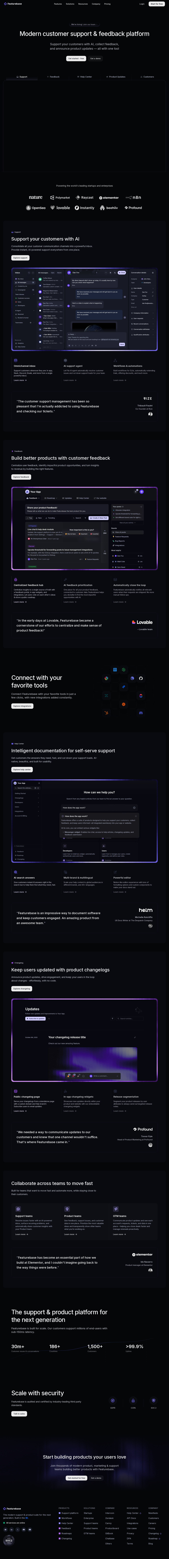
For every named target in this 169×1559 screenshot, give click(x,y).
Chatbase (109, 1543)
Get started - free (76, 58)
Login (142, 4)
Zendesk (109, 1522)
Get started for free (76, 1482)
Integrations (132, 1527)
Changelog (65, 1543)
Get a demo (95, 58)
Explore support (20, 258)
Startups (88, 1517)
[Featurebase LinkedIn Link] (11, 1534)
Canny (108, 1527)
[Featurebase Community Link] (23, 1534)
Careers (152, 1527)
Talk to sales (19, 1418)
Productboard (112, 1533)
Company (96, 4)
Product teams (91, 1533)
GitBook (109, 1538)
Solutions (70, 4)
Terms (130, 1548)
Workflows (65, 1522)
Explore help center (22, 772)
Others (108, 1548)
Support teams (91, 1527)
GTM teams (89, 1538)
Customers (153, 1522)
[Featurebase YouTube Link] (30, 1534)
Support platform (68, 1517)
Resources (83, 4)
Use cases (132, 1533)
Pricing (107, 4)
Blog (150, 1548)
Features (58, 4)
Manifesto (153, 1517)
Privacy (130, 1538)
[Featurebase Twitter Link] (17, 1534)
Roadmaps (65, 1538)
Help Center (66, 1527)
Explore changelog (21, 992)
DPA (129, 1543)
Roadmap (154, 1543)
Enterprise (89, 1522)
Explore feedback (21, 478)
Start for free (157, 4)
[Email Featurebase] (5, 1534)
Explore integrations (22, 708)
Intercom (109, 1517)
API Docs (131, 1522)
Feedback (65, 1533)
